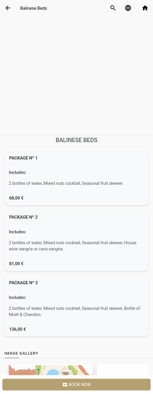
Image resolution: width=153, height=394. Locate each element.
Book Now (76, 385)
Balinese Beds (33, 8)
